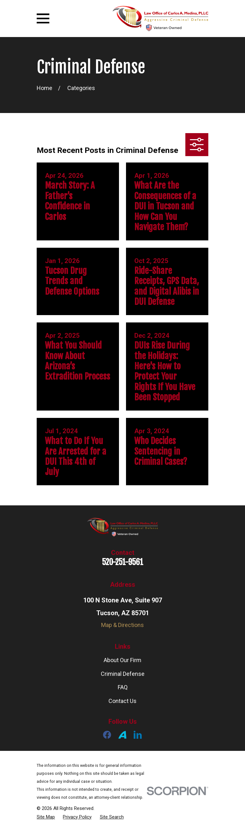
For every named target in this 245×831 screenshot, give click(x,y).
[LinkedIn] (138, 735)
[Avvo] (122, 735)
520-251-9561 (122, 562)
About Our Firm (122, 660)
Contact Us (122, 701)
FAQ (123, 687)
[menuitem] (46, 817)
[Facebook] (107, 735)
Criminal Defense (123, 673)
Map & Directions (122, 625)
